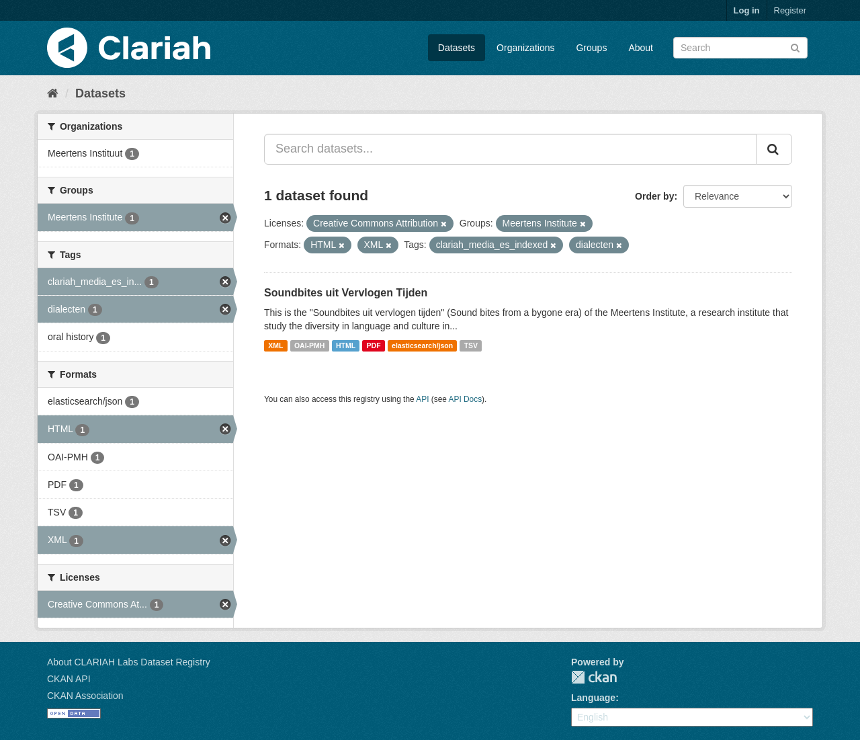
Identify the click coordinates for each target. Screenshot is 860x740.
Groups (591, 47)
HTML (345, 345)
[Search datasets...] (510, 149)
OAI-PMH (309, 345)
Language (593, 697)
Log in (747, 10)
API (422, 399)
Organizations (525, 47)
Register (790, 10)
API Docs (465, 399)
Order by (654, 196)
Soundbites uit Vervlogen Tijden (345, 292)
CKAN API (69, 678)
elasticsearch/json (422, 345)
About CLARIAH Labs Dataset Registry (128, 662)
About (640, 47)
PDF (374, 345)
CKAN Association (85, 695)
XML (275, 345)
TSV (471, 345)
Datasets (456, 47)
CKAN (594, 677)
